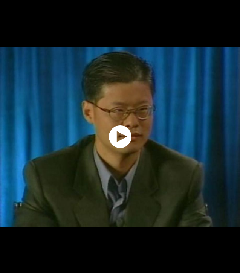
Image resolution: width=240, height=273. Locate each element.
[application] (120, 136)
